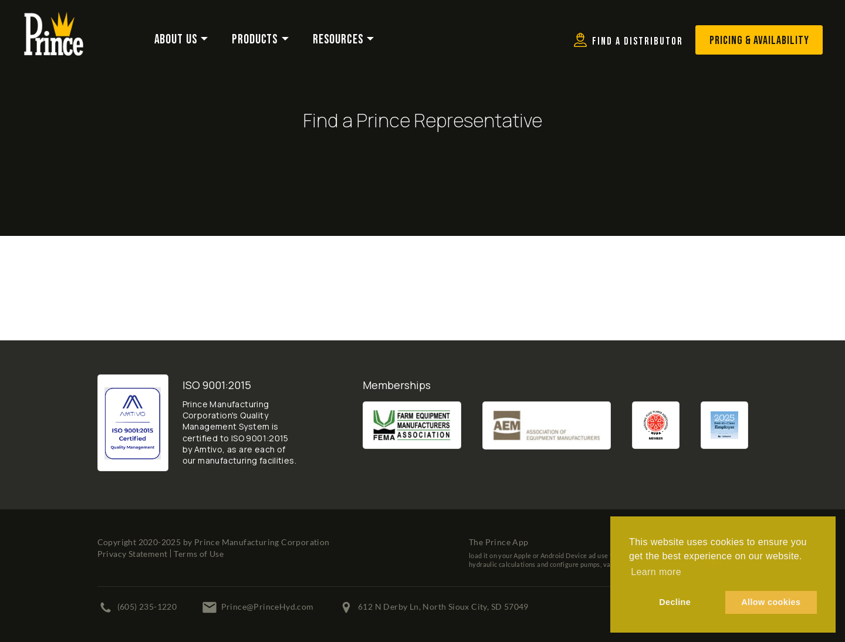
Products (255, 39)
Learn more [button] (656, 572)
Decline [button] (675, 602)
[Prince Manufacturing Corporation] (53, 19)
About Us (176, 39)
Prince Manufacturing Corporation (262, 542)
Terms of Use (199, 554)
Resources (338, 39)
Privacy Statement (132, 554)
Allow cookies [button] (770, 602)
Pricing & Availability (759, 40)
